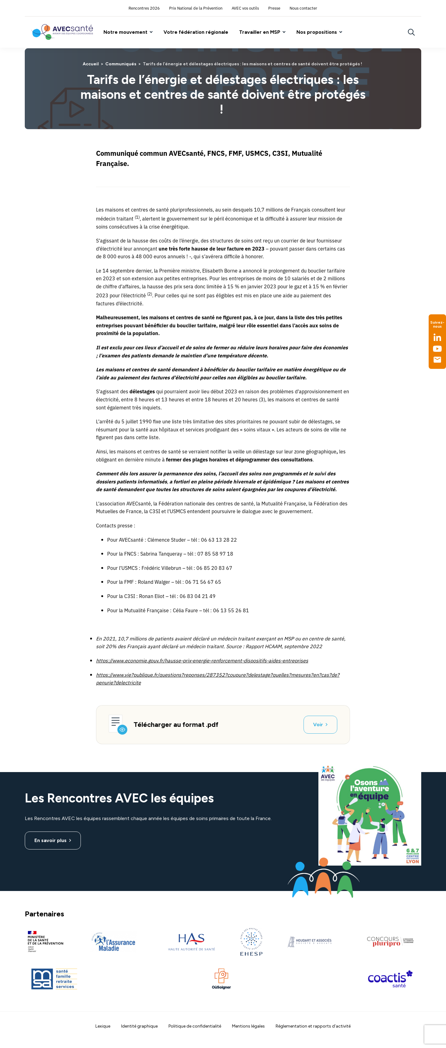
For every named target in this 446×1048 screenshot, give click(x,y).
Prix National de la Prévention (195, 8)
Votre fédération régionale (196, 32)
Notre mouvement (125, 32)
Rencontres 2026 (144, 8)
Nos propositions (316, 32)
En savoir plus (50, 840)
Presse (274, 8)
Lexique (102, 1026)
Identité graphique (139, 1026)
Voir (318, 724)
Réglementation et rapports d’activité (313, 1026)
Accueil (91, 64)
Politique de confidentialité (194, 1026)
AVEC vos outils (245, 8)
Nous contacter (303, 8)
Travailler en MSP (259, 32)
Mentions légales (248, 1026)
